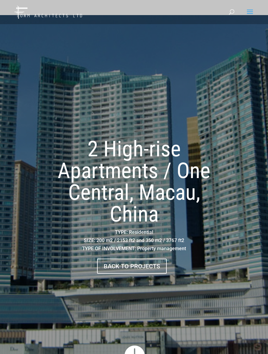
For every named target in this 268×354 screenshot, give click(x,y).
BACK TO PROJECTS (132, 266)
